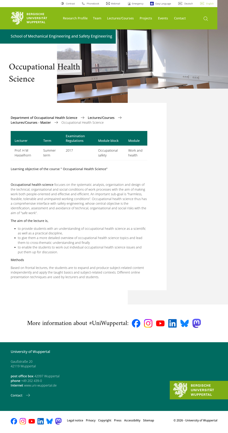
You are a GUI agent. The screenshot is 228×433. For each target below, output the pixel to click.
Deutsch (188, 3)
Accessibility (132, 420)
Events (163, 18)
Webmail (115, 3)
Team (97, 18)
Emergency (137, 3)
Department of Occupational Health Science (44, 118)
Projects (146, 18)
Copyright (104, 420)
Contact (180, 18)
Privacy (90, 420)
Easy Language (163, 3)
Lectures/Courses (120, 18)
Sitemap (148, 420)
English (210, 3)
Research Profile (75, 18)
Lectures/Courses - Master (31, 122)
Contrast (70, 3)
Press (117, 420)
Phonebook (93, 3)
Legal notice (75, 420)
